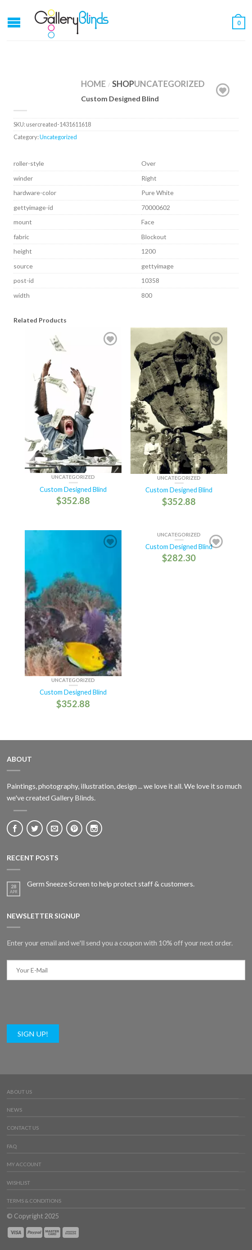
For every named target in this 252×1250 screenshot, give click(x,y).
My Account (24, 1164)
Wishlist (18, 1183)
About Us (19, 1092)
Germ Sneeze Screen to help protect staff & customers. (110, 883)
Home (93, 84)
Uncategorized (169, 84)
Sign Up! (33, 1033)
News (14, 1110)
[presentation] (75, 1006)
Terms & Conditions (34, 1201)
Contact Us (23, 1128)
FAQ (12, 1146)
